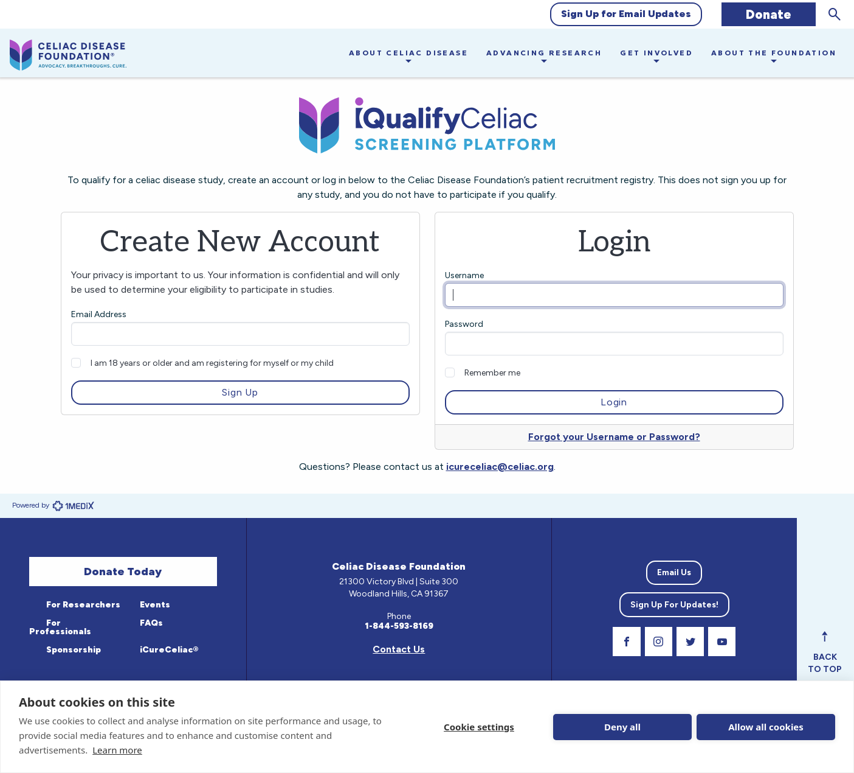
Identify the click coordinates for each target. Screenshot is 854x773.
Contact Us (399, 649)
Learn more (117, 750)
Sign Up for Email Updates (626, 13)
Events (154, 605)
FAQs (150, 623)
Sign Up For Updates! (674, 605)
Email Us (674, 572)
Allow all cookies (766, 727)
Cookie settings (479, 727)
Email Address (98, 314)
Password (464, 324)
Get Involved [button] (656, 52)
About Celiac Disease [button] (408, 52)
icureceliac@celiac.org (500, 466)
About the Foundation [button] (773, 52)
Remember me (492, 373)
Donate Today (123, 571)
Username (464, 275)
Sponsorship (72, 650)
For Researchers (82, 605)
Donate (768, 14)
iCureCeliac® (168, 650)
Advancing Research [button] (544, 52)
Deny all (622, 727)
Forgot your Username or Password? (614, 436)
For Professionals (60, 627)
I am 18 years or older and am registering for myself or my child (212, 363)
